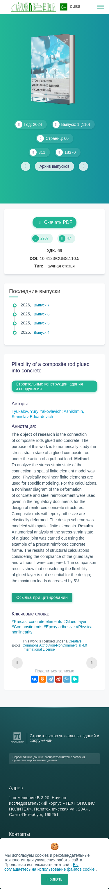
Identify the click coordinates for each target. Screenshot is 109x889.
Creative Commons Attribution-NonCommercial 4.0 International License (55, 645)
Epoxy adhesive (60, 626)
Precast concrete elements (38, 621)
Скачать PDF (54, 222)
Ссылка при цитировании (42, 597)
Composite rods (28, 626)
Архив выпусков (55, 166)
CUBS (75, 6)
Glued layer (76, 621)
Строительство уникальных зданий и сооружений (64, 738)
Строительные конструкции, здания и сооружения (49, 386)
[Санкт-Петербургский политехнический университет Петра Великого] (17, 743)
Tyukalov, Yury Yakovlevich (37, 411)
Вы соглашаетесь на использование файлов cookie (50, 867)
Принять (54, 879)
